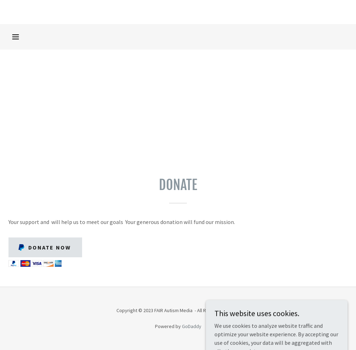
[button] (15, 37)
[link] (178, 12)
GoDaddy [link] (191, 326)
